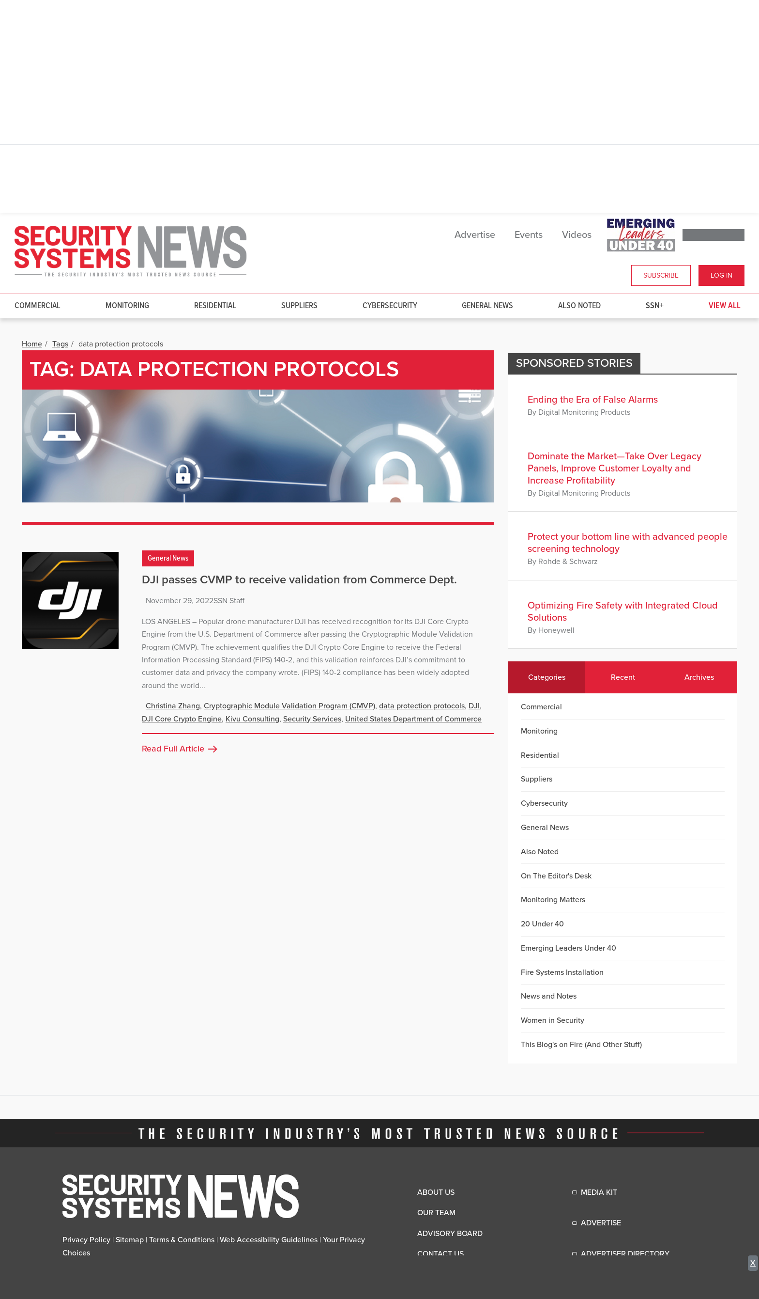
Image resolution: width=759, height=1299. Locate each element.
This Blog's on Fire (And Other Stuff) (581, 1044)
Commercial (38, 306)
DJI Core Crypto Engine (182, 719)
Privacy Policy (86, 1240)
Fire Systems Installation (562, 972)
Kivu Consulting (252, 719)
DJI (474, 706)
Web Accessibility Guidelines (269, 1240)
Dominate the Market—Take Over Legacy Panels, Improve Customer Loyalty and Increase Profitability (614, 468)
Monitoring (127, 306)
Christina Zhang (173, 706)
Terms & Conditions (181, 1240)
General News (487, 306)
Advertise (475, 235)
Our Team (436, 1213)
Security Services (312, 719)
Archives (699, 677)
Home (32, 344)
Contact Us (440, 1254)
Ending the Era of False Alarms (593, 400)
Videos (577, 235)
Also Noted (579, 306)
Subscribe (661, 275)
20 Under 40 (542, 924)
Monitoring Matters (553, 900)
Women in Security (552, 1020)
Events (529, 235)
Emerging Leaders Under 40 (568, 948)
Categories (546, 677)
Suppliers (299, 306)
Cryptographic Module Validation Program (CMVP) (289, 706)
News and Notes (549, 996)
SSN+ (655, 306)
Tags (60, 344)
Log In (721, 275)
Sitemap (130, 1240)
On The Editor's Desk (556, 876)
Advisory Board (450, 1233)
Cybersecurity (390, 306)
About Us (436, 1192)
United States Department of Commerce (413, 719)
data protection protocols (422, 706)
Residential (215, 306)
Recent (623, 677)
